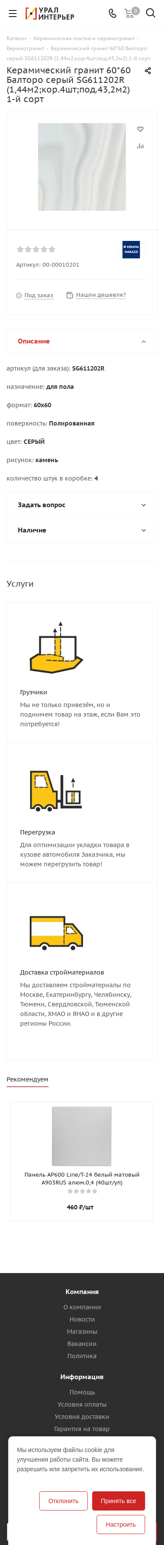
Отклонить (64, 1500)
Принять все (118, 1500)
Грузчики (33, 692)
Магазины (82, 1332)
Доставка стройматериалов (62, 972)
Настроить (121, 1524)
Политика (82, 1356)
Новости (82, 1319)
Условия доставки (82, 1417)
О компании (82, 1307)
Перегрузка (37, 832)
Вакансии (82, 1344)
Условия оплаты (82, 1404)
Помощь (82, 1392)
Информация (82, 1377)
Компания (82, 1292)
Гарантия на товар (82, 1429)
